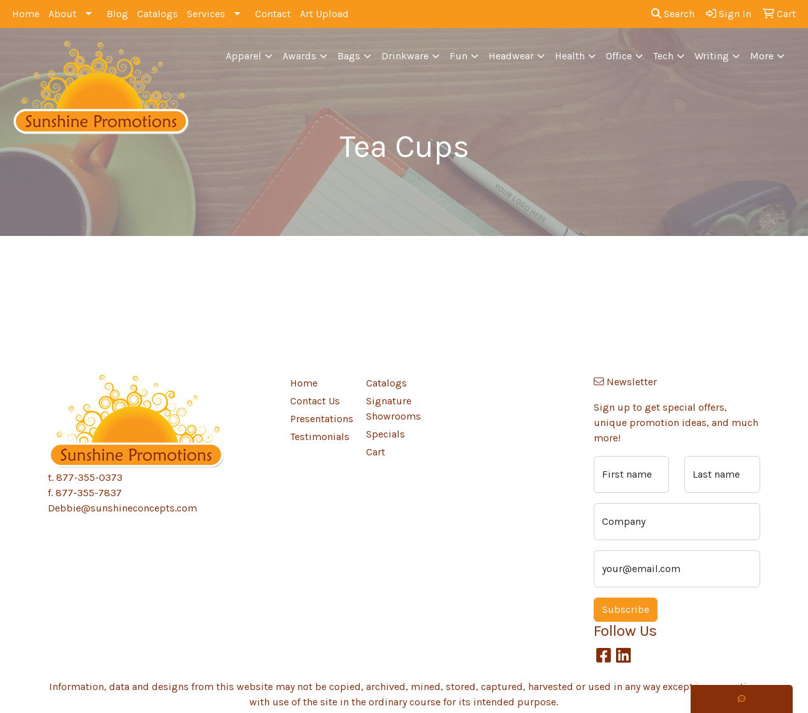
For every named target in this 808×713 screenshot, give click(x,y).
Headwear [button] (511, 56)
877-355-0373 (89, 477)
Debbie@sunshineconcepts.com (122, 508)
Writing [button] (711, 56)
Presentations (320, 419)
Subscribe (625, 609)
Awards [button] (299, 56)
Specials (385, 434)
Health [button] (570, 56)
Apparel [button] (243, 56)
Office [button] (619, 56)
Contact (273, 14)
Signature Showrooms (393, 408)
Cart (375, 452)
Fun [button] (458, 56)
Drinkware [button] (405, 56)
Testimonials (319, 436)
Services (206, 14)
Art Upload (324, 14)
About (62, 14)
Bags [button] (348, 56)
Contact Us (315, 401)
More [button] (762, 56)
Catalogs (157, 14)
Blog (117, 14)
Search (672, 14)
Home (26, 14)
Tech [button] (663, 56)
